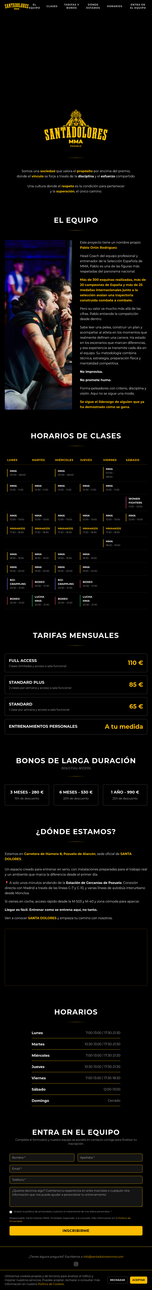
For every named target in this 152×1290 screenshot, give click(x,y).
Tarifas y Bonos (71, 6)
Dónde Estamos (93, 6)
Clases (52, 6)
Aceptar (138, 1280)
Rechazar (117, 1280)
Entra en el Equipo (138, 6)
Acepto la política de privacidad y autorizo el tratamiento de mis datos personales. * (63, 1215)
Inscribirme (76, 1235)
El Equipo (34, 6)
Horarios (115, 6)
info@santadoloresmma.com (103, 1256)
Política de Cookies (51, 1284)
